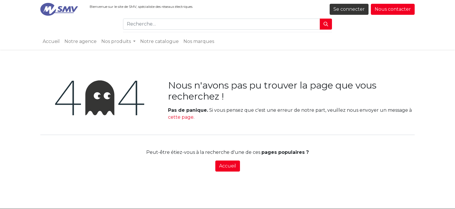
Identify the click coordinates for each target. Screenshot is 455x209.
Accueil (227, 166)
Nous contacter (393, 9)
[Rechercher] (326, 24)
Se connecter (349, 9)
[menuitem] (51, 41)
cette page (181, 117)
